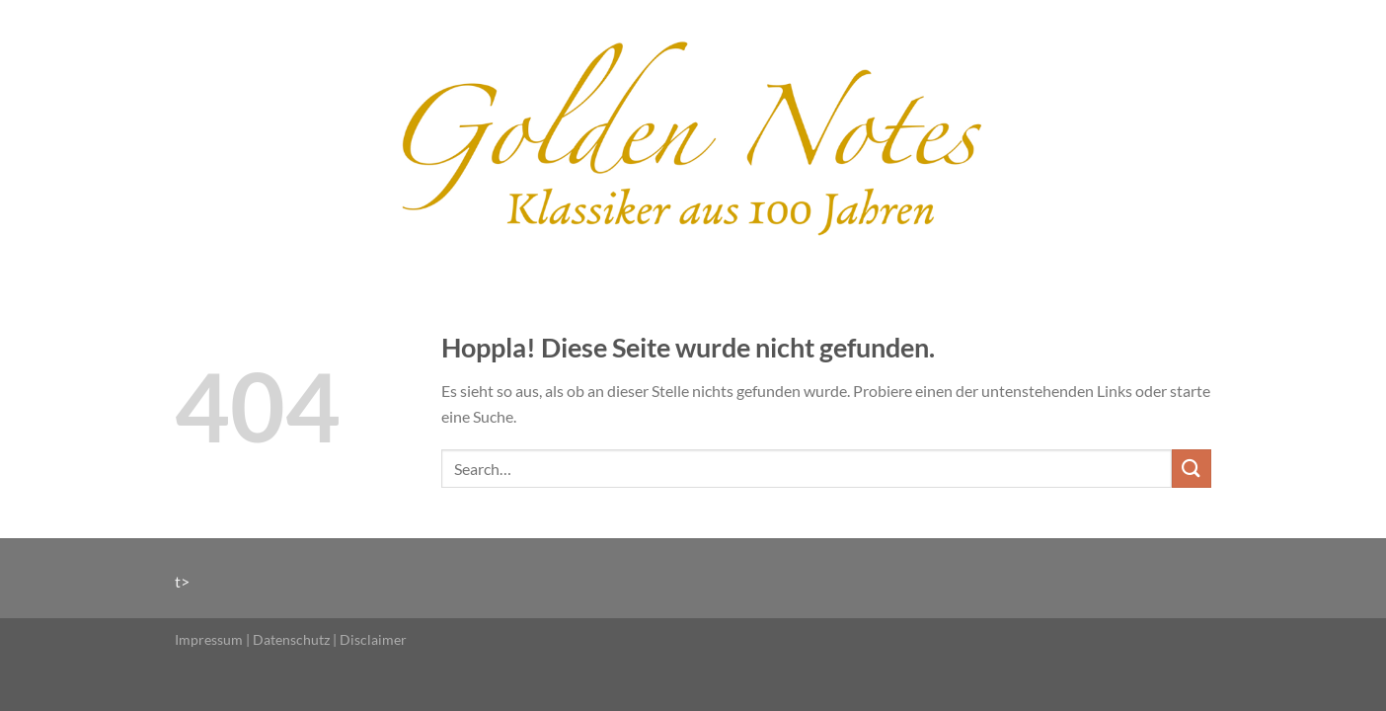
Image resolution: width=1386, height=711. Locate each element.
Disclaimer (373, 639)
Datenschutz (291, 639)
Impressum (209, 639)
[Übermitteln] (1191, 468)
